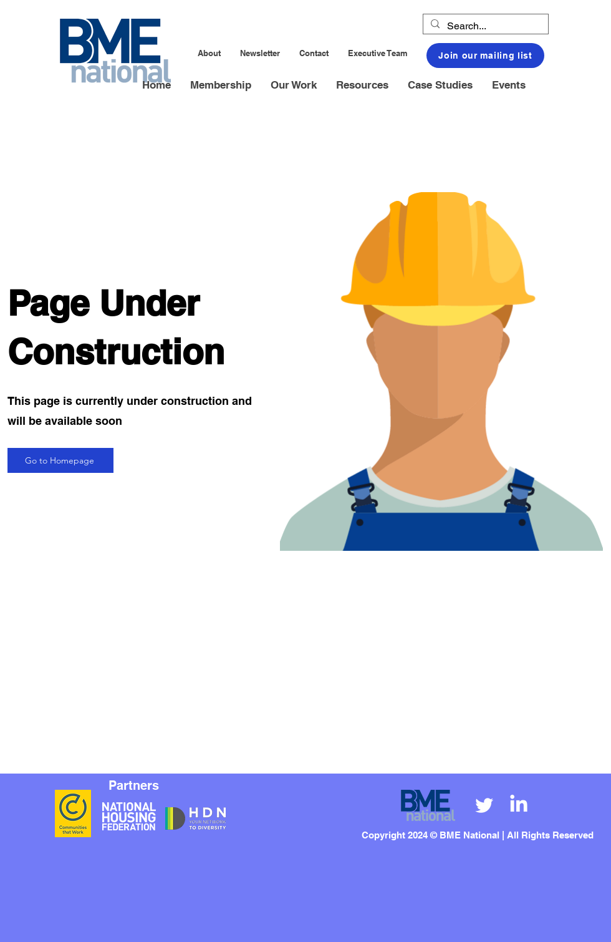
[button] (220, 85)
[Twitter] (484, 804)
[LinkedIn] (518, 804)
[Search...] (484, 26)
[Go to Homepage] (60, 460)
